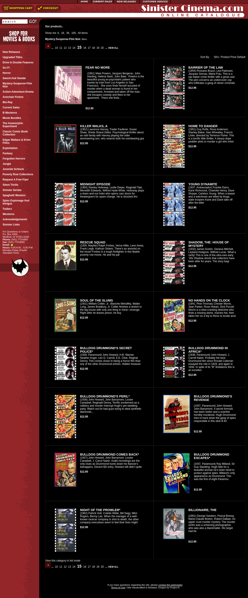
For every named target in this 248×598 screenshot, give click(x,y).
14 (74, 47)
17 (89, 47)
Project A (174, 587)
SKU (215, 57)
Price (233, 57)
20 (102, 47)
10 (56, 47)
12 (65, 47)
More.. (85, 39)
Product (225, 57)
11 (61, 47)
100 (73, 33)
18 (62, 33)
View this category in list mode (62, 560)
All (79, 33)
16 (85, 47)
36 (67, 33)
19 (98, 47)
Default (241, 57)
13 (69, 47)
